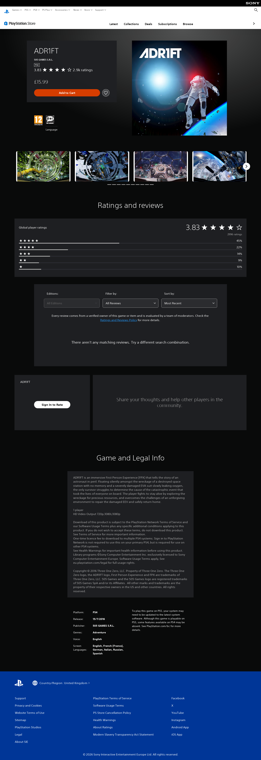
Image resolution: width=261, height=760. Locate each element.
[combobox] (72, 299)
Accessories (61, 10)
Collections (110, 20)
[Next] (246, 163)
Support (99, 10)
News (76, 10)
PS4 (35, 10)
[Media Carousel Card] (43, 163)
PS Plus (46, 10)
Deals (127, 20)
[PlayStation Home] (7, 10)
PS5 (26, 10)
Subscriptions (146, 20)
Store (87, 10)
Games (15, 10)
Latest (92, 20)
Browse (167, 20)
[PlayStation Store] (21, 20)
